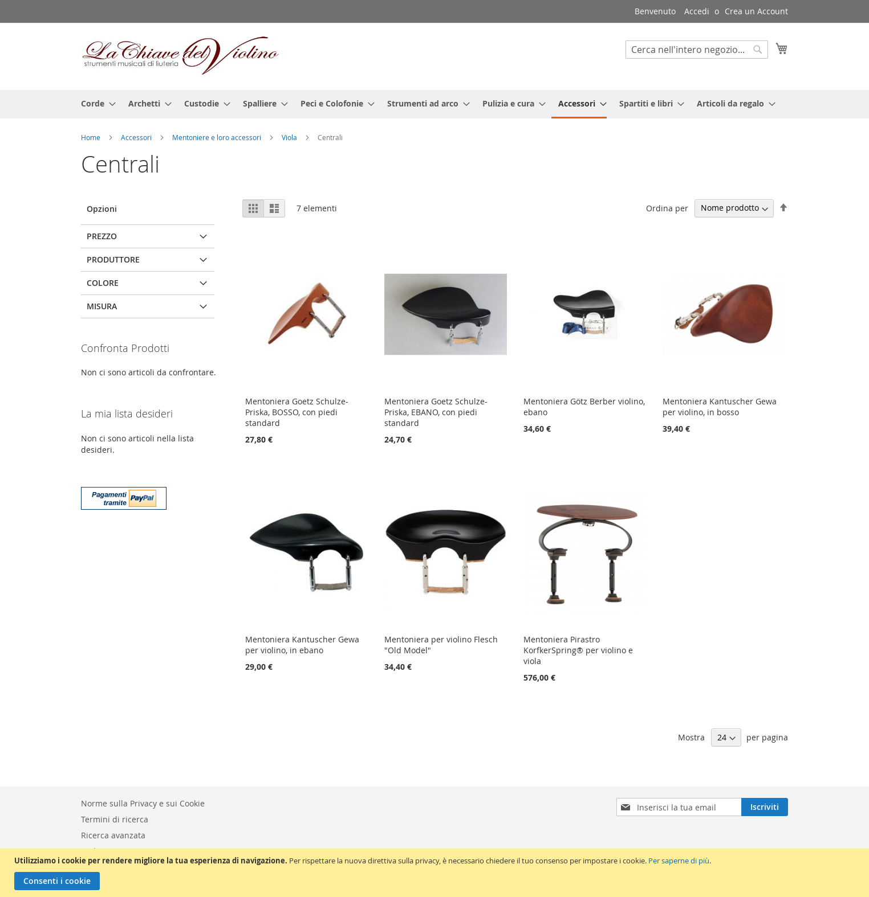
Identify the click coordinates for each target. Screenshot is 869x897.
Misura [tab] (102, 306)
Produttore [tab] (113, 259)
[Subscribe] (764, 807)
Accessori (137, 137)
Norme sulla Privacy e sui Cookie (143, 803)
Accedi (696, 11)
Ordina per (667, 207)
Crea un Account (756, 11)
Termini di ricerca (114, 819)
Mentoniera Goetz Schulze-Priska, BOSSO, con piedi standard (296, 412)
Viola (290, 137)
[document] (436, 872)
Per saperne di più (678, 860)
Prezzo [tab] (102, 236)
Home (91, 137)
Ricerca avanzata (113, 835)
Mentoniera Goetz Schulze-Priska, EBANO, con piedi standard (436, 412)
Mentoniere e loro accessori (217, 137)
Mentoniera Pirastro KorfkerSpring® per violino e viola (578, 650)
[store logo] (181, 56)
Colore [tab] (103, 282)
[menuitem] (95, 103)
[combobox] (697, 49)
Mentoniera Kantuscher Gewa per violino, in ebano (302, 645)
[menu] (434, 104)
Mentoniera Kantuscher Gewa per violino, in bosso (720, 406)
